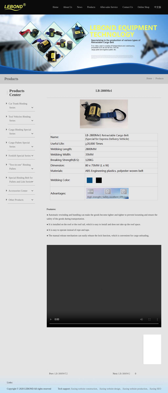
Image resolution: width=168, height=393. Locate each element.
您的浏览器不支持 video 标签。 (104, 286)
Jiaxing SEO (155, 383)
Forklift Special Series (19, 155)
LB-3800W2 (124, 368)
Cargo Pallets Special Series (19, 144)
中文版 (157, 7)
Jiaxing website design (109, 383)
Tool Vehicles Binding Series (19, 118)
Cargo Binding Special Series (19, 131)
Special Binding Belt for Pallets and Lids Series (20, 179)
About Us (67, 7)
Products (91, 7)
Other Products (15, 199)
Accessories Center (17, 190)
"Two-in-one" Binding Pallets (19, 166)
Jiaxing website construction (84, 383)
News (79, 7)
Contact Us (128, 7)
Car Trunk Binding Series (17, 105)
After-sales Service (109, 7)
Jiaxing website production (135, 383)
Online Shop (143, 7)
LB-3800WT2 (61, 368)
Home (55, 7)
